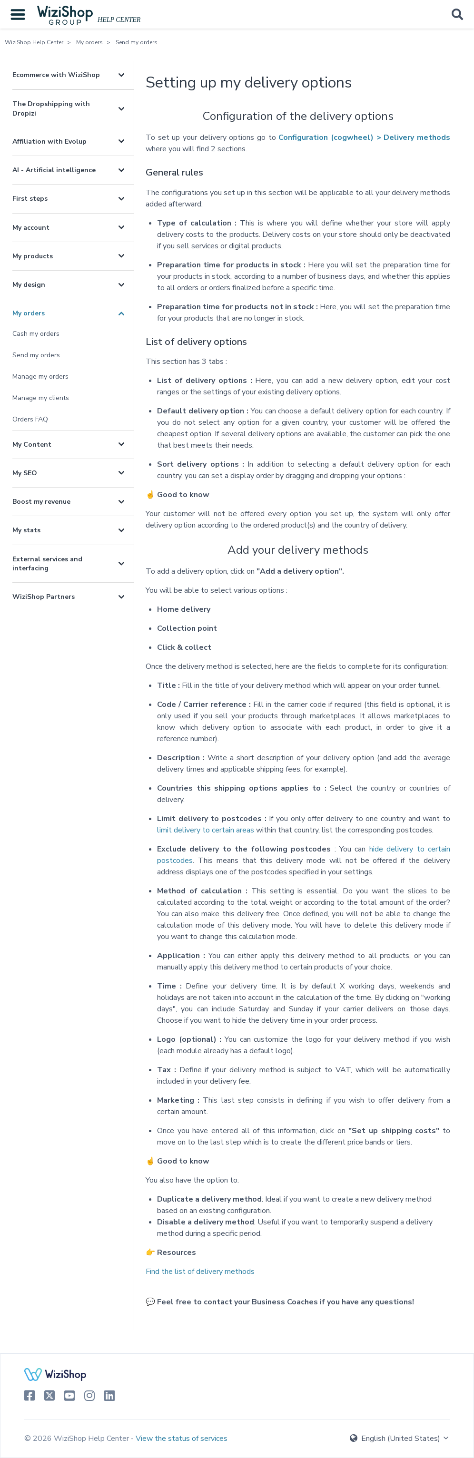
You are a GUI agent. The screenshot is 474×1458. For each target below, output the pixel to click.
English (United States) (400, 1438)
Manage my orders (40, 376)
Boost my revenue (41, 501)
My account (30, 227)
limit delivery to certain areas (205, 830)
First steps (30, 198)
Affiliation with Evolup (49, 141)
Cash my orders (35, 333)
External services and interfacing (47, 564)
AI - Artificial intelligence (54, 170)
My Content (31, 444)
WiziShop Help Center (34, 42)
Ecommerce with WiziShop (56, 74)
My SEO (24, 473)
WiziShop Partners (43, 596)
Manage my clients (40, 397)
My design (28, 284)
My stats (26, 530)
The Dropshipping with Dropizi (51, 108)
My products (32, 256)
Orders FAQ (30, 419)
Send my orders (137, 42)
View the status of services (181, 1438)
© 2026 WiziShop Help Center (77, 1438)
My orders (89, 42)
